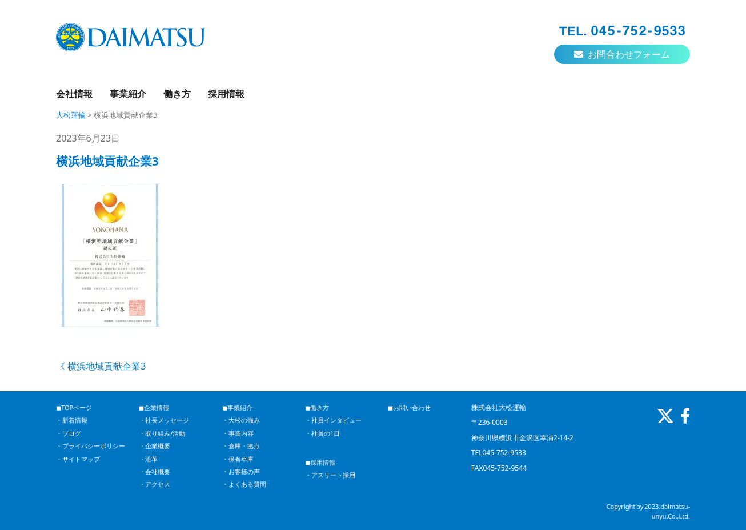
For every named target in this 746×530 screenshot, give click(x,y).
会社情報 (74, 93)
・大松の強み (241, 420)
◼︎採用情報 (320, 462)
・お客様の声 (241, 471)
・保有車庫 (238, 459)
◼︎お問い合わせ (409, 407)
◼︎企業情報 (154, 407)
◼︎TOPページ (74, 407)
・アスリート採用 (330, 475)
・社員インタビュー (333, 420)
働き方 (177, 93)
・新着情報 (71, 420)
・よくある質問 (244, 484)
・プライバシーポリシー (90, 445)
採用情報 (226, 93)
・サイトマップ (78, 459)
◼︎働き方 (317, 407)
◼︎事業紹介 (237, 407)
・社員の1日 (322, 433)
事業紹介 (128, 93)
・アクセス (154, 484)
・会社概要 (154, 471)
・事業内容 (238, 433)
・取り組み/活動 (162, 433)
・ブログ (68, 433)
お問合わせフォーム (622, 54)
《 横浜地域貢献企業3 (101, 366)
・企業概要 (154, 445)
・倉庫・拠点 (241, 445)
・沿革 (148, 459)
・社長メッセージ (164, 420)
